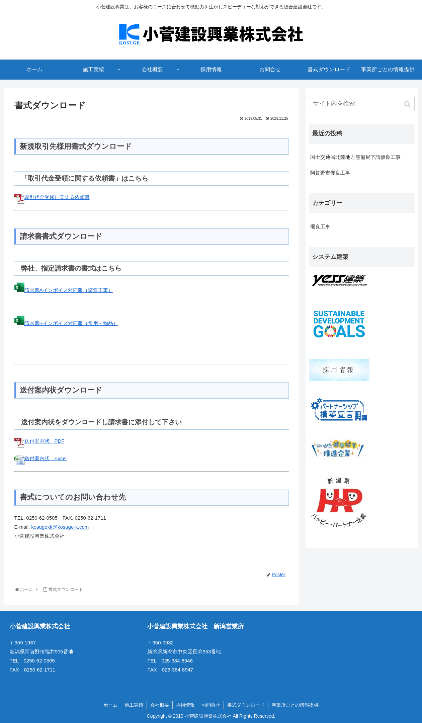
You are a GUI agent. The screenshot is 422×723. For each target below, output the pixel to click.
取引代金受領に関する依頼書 (52, 197)
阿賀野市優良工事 (330, 173)
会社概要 (159, 705)
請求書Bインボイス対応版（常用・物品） (66, 323)
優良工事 (320, 226)
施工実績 (133, 705)
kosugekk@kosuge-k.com (60, 527)
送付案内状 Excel (40, 458)
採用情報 (185, 705)
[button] (408, 104)
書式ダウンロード (246, 705)
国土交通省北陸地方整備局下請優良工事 (355, 157)
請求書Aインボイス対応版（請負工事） (63, 290)
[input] (362, 103)
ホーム (110, 705)
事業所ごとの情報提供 (295, 705)
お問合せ (211, 705)
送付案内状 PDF (39, 441)
